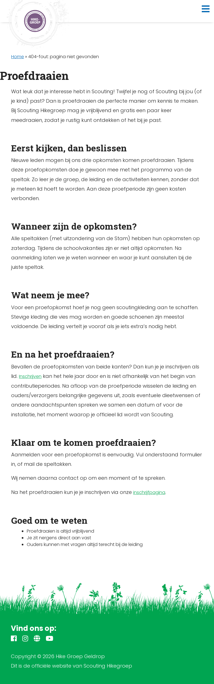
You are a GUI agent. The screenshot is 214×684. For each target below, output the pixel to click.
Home (17, 56)
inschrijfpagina (149, 492)
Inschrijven (30, 376)
